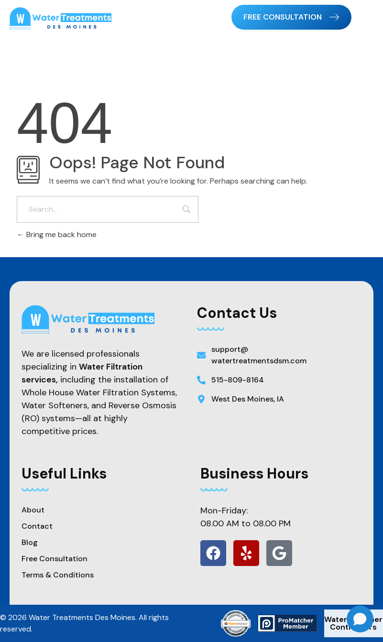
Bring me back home (57, 234)
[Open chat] (360, 619)
